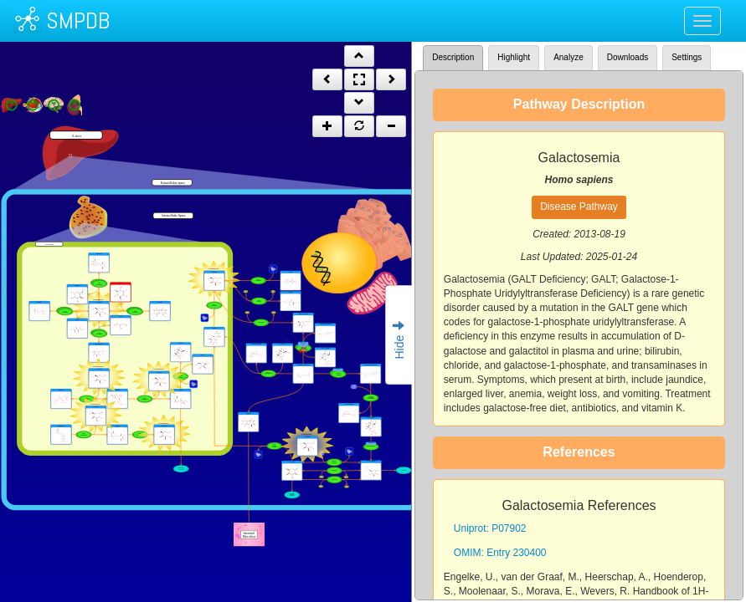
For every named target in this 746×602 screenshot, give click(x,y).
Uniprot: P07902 (490, 528)
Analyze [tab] (568, 57)
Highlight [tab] (513, 57)
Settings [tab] (686, 57)
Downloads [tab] (627, 57)
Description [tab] (453, 57)
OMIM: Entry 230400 (500, 553)
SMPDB (78, 20)
